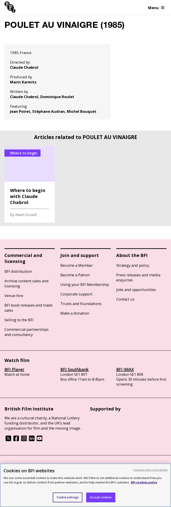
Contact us (125, 299)
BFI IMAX (125, 369)
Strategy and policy (132, 265)
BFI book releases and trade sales (28, 308)
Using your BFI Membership (84, 284)
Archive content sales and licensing (26, 283)
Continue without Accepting (150, 469)
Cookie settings (68, 497)
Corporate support (76, 294)
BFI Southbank (74, 369)
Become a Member (76, 265)
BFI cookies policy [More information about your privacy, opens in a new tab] (144, 482)
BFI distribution (18, 271)
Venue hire (13, 295)
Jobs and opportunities (136, 289)
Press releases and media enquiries (138, 277)
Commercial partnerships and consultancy (26, 332)
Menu (156, 7)
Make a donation (74, 313)
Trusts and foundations (81, 303)
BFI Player (14, 369)
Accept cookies (101, 497)
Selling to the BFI (19, 319)
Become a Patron (75, 274)
